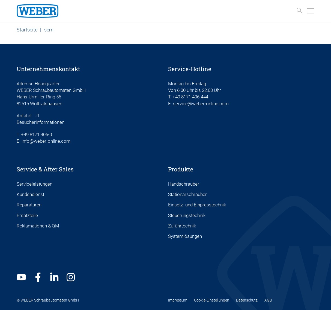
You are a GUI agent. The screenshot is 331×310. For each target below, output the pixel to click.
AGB (268, 300)
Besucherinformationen (40, 122)
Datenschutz (247, 300)
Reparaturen (29, 204)
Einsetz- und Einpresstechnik (197, 204)
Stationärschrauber (187, 194)
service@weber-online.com (201, 103)
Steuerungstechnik (186, 215)
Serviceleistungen (34, 184)
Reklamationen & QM (38, 226)
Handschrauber (183, 184)
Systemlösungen (185, 236)
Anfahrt (24, 115)
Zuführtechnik (182, 226)
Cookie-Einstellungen (211, 300)
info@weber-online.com (46, 141)
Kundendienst (30, 194)
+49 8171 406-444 (190, 97)
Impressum (177, 300)
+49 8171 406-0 (36, 134)
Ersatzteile (27, 215)
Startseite (27, 30)
